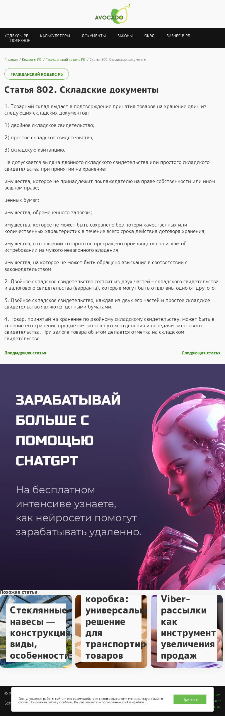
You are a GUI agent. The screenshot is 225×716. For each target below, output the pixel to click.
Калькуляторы (55, 36)
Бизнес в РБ (178, 36)
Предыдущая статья (25, 353)
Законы (125, 36)
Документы (94, 36)
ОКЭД (149, 36)
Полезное (20, 40)
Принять (190, 699)
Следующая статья (201, 353)
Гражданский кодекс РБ (37, 74)
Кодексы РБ (16, 36)
